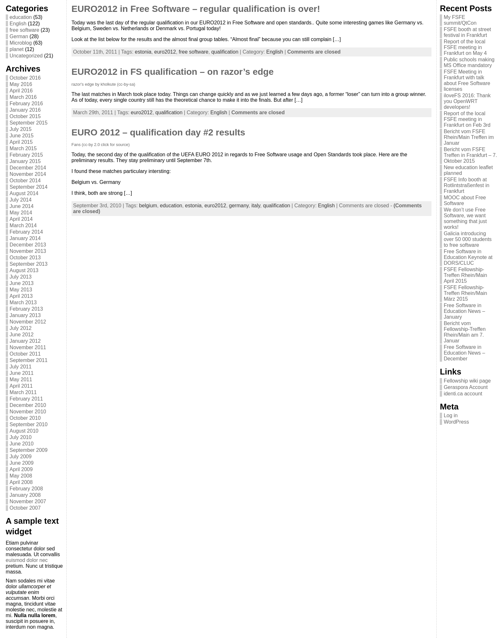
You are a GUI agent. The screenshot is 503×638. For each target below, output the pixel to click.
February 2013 (26, 309)
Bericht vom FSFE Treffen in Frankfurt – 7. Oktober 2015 (470, 155)
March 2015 (23, 148)
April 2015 (21, 142)
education (21, 17)
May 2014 (21, 212)
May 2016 (21, 84)
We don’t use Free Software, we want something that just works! (465, 218)
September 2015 (28, 122)
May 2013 (21, 289)
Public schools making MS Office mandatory (469, 62)
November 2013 (28, 251)
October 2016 (25, 78)
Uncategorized (26, 55)
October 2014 (25, 180)
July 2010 (21, 437)
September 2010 (28, 424)
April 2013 (21, 296)
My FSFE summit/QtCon (460, 20)
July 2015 (21, 129)
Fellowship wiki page (467, 381)
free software (24, 30)
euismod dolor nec (27, 560)
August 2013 (24, 270)
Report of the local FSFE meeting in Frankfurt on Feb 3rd (467, 119)
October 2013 (25, 257)
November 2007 (28, 501)
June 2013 (22, 283)
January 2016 (25, 110)
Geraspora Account (466, 387)
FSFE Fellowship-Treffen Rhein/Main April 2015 (465, 275)
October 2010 (25, 418)
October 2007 (25, 508)
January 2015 (25, 161)
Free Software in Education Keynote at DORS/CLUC (468, 257)
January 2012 (25, 341)
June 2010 (22, 443)
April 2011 (21, 386)
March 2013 (23, 302)
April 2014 (21, 219)
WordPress (456, 422)
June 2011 (22, 373)
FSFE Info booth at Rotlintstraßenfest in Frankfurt (466, 185)
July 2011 (21, 366)
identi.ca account (463, 393)
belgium (148, 205)
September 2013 (28, 264)
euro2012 (165, 52)
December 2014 (28, 167)
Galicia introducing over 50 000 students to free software (467, 239)
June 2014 (22, 206)
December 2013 (28, 244)
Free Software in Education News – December (464, 352)
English (18, 23)
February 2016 (26, 103)
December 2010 (28, 405)
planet (17, 49)
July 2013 (21, 277)
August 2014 (24, 193)
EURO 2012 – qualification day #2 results (158, 132)
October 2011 (25, 354)
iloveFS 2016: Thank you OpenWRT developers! (467, 101)
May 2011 (21, 379)
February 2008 (26, 488)
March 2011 (23, 392)
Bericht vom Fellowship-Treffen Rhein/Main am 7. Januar (465, 332)
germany (239, 205)
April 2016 (21, 90)
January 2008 (25, 495)
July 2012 (21, 328)
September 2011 (28, 360)
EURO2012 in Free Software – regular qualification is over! (196, 9)
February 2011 (26, 398)
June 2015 (22, 135)
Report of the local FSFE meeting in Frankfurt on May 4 (465, 47)
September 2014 (28, 187)
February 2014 (26, 232)
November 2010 (28, 411)
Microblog (21, 43)
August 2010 (24, 431)
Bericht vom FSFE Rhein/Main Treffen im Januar (469, 137)
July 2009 (21, 456)
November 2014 (28, 174)
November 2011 (28, 347)
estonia (143, 52)
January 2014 (25, 238)
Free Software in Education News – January (464, 311)
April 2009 (21, 469)
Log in (451, 415)
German (19, 36)
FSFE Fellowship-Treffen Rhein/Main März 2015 (465, 293)
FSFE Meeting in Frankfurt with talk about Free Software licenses (467, 80)
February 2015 (26, 155)
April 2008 (21, 482)
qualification (225, 52)
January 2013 (25, 315)
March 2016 (23, 97)
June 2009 (22, 463)
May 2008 (21, 475)
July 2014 (21, 200)
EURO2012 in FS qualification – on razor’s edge (173, 72)
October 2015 (25, 116)
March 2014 (23, 225)
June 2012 (22, 334)
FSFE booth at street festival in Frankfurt (467, 32)
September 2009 (28, 450)
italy (256, 205)
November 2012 (28, 321)
